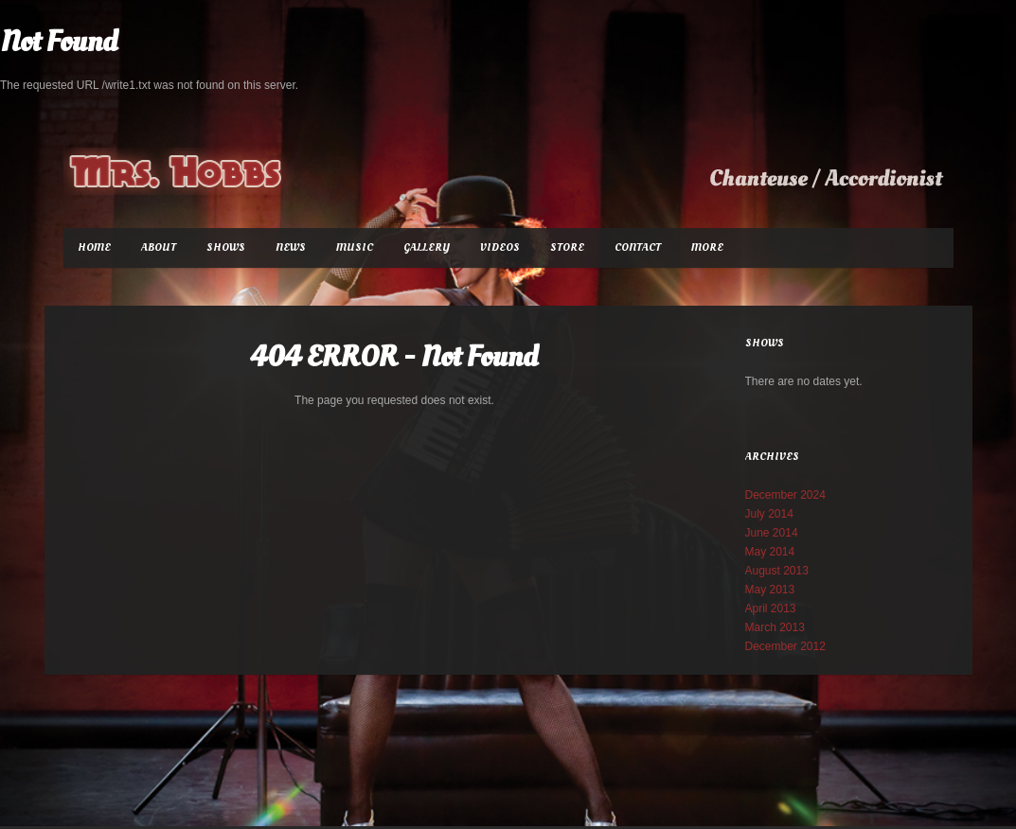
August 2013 (777, 570)
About (158, 247)
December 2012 (785, 646)
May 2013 (770, 589)
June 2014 (771, 532)
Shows (225, 247)
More (707, 247)
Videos (500, 247)
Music (354, 247)
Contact (638, 247)
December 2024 (785, 495)
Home (94, 247)
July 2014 (769, 513)
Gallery (426, 247)
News (291, 247)
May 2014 (770, 551)
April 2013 (770, 608)
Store (567, 247)
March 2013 (775, 627)
